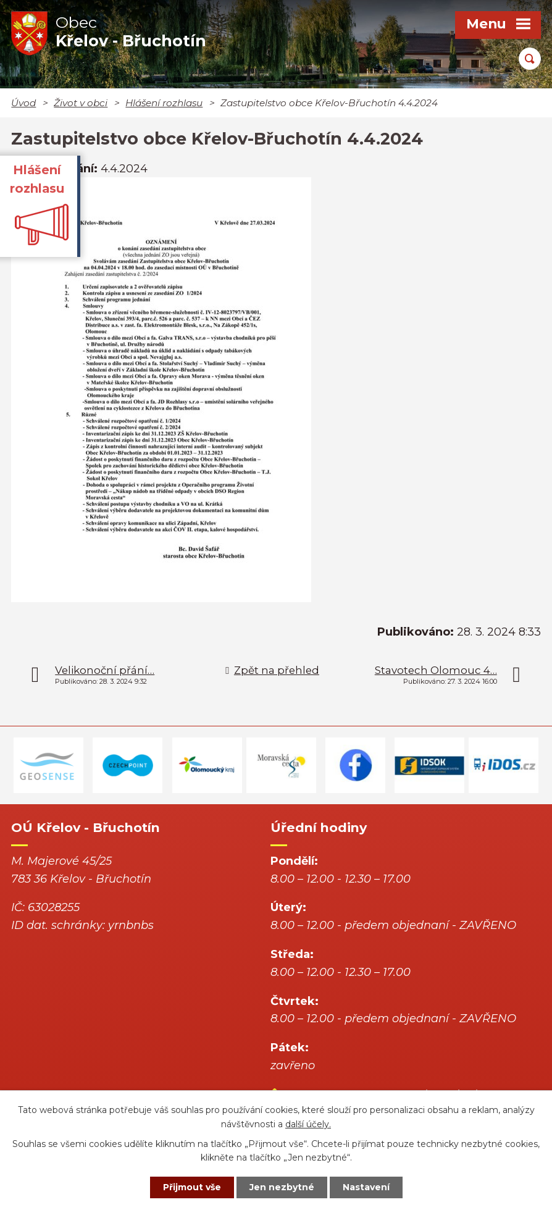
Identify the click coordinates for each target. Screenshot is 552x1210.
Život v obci (80, 103)
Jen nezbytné (281, 1187)
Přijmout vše (192, 1187)
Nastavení (366, 1187)
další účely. (308, 1124)
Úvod (23, 103)
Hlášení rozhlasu (164, 103)
